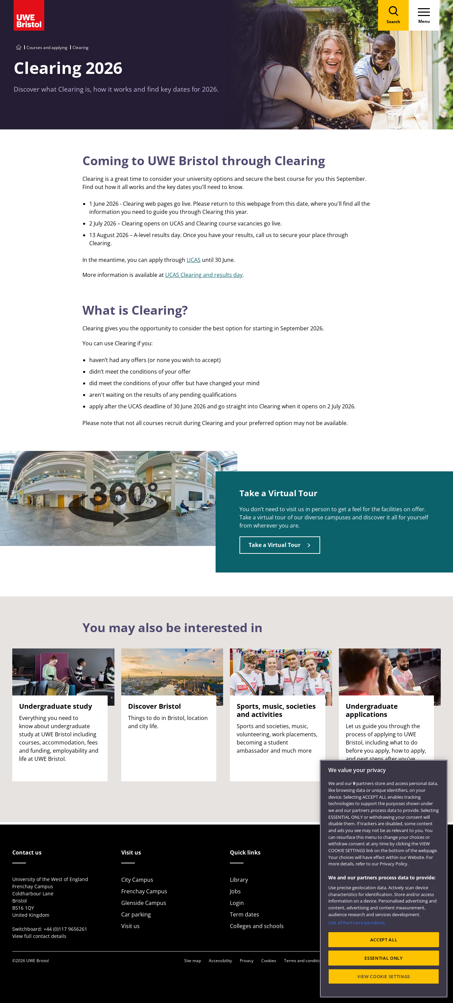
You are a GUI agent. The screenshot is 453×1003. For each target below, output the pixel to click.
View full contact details (39, 936)
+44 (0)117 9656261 (65, 929)
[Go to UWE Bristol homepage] (18, 47)
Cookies (268, 960)
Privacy (246, 960)
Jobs (235, 891)
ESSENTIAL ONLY (383, 958)
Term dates (244, 914)
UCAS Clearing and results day (204, 275)
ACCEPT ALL (383, 940)
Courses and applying (47, 47)
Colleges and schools (257, 926)
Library (239, 879)
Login (237, 903)
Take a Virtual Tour (274, 545)
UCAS (194, 260)
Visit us (130, 926)
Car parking (136, 914)
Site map (192, 960)
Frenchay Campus (144, 891)
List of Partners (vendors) (356, 923)
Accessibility (220, 960)
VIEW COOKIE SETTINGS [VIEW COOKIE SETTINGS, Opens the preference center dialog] (383, 976)
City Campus (137, 879)
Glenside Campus (143, 903)
